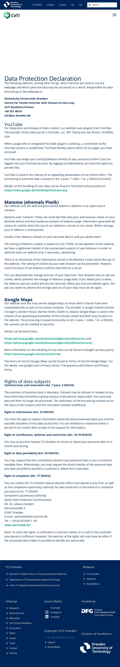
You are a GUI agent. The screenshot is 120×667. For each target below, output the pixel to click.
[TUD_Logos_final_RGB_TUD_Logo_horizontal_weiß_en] (96, 642)
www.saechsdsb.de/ (17, 525)
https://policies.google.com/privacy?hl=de (32, 354)
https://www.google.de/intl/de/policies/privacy (35, 190)
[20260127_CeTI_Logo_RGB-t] (11, 12)
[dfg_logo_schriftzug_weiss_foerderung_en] (98, 610)
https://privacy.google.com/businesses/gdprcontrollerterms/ (45, 338)
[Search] (89, 4)
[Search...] (102, 4)
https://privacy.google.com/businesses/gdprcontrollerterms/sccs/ (48, 343)
